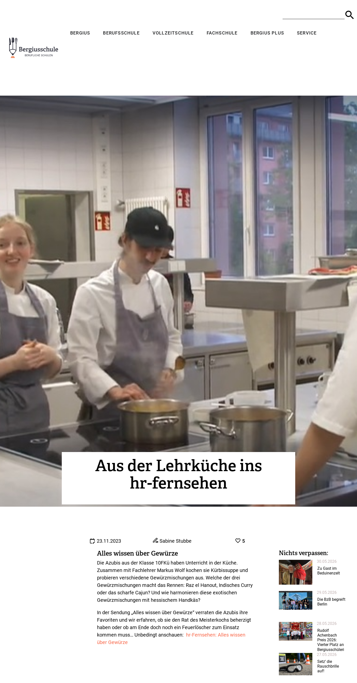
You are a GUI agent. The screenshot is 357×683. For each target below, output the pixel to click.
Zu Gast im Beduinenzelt (328, 570)
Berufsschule (120, 33)
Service (305, 33)
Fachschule (220, 33)
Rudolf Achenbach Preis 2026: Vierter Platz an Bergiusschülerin (330, 642)
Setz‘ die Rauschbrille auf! (328, 666)
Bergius (79, 33)
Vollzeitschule (171, 33)
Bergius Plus (266, 33)
